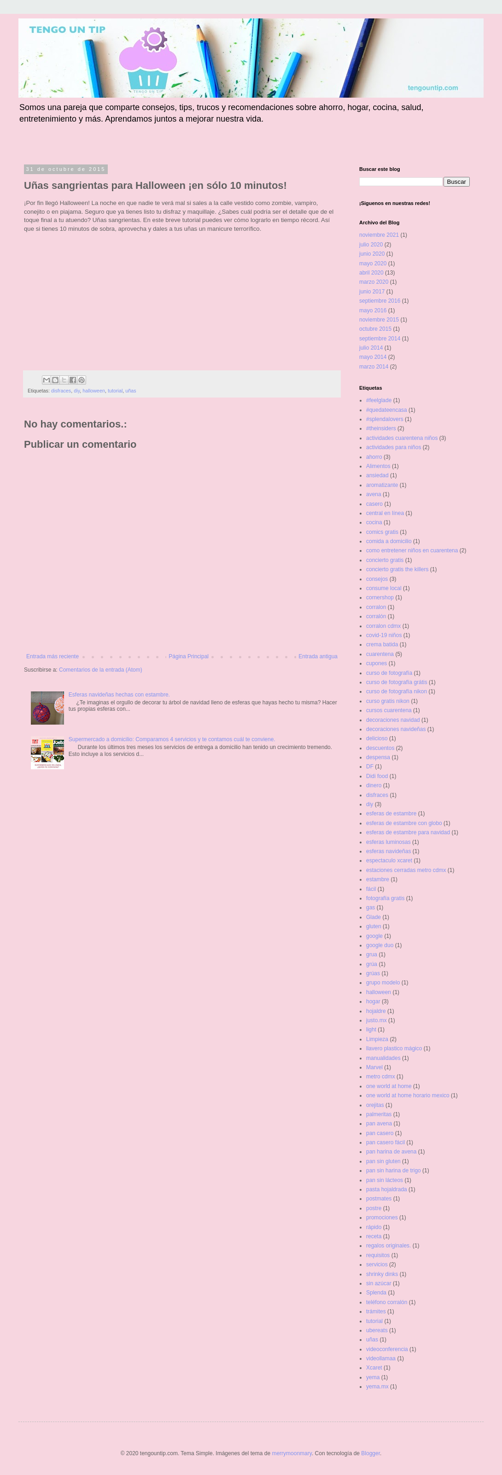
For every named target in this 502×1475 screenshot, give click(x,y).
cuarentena (380, 654)
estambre (377, 879)
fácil (371, 889)
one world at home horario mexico (407, 1095)
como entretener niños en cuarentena (412, 550)
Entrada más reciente (52, 656)
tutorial (115, 390)
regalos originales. (388, 1245)
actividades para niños (393, 447)
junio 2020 (372, 254)
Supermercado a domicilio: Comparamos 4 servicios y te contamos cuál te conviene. (172, 739)
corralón (376, 616)
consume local (384, 588)
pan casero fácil (385, 1142)
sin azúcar (378, 1283)
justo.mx (376, 1020)
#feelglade (378, 400)
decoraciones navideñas (396, 729)
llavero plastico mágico (394, 1048)
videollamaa (381, 1358)
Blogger (370, 1453)
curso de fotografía (389, 673)
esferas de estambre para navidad (408, 832)
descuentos (380, 748)
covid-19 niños (384, 635)
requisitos (378, 1255)
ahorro (374, 457)
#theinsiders (381, 428)
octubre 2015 (375, 329)
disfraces (61, 390)
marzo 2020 (373, 282)
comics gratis (382, 532)
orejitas (375, 1105)
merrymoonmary (291, 1453)
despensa (378, 757)
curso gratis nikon (387, 701)
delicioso (377, 738)
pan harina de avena (391, 1151)
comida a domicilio (389, 541)
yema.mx (377, 1386)
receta (373, 1236)
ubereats (377, 1330)
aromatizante (382, 485)
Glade (373, 917)
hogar (373, 1001)
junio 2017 (372, 291)
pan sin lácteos (384, 1180)
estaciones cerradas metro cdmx (406, 870)
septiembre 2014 (379, 338)
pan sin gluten (383, 1161)
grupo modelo (383, 982)
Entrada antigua (318, 656)
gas (370, 907)
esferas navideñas (388, 851)
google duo (379, 945)
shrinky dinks (382, 1274)
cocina (374, 522)
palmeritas (378, 1114)
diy (77, 390)
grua (371, 954)
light (371, 1029)
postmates (378, 1198)
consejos (377, 579)
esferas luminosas (388, 842)
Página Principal (189, 656)
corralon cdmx (383, 626)
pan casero (379, 1133)
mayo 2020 (372, 263)
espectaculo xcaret (389, 860)
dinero (373, 785)
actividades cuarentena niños (402, 438)
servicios (377, 1264)
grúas (373, 973)
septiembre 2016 (379, 301)
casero (374, 504)
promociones (382, 1217)
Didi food (377, 776)
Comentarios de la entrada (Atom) (100, 670)
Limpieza (377, 1039)
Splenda (376, 1292)
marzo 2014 (373, 366)
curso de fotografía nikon (396, 691)
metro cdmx (380, 1076)
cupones (376, 663)
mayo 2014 (372, 357)
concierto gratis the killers (397, 569)
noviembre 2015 (379, 319)
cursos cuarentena (389, 710)
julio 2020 (371, 244)
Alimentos (378, 466)
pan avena (379, 1123)
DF (370, 766)
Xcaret (374, 1367)
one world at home (389, 1086)
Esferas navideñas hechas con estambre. (119, 694)
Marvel (374, 1067)
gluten (373, 926)
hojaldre (376, 1011)
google (374, 936)
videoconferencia (387, 1349)
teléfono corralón (386, 1302)
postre (373, 1208)
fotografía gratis (385, 898)
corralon (376, 607)
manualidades (383, 1058)
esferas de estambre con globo (404, 823)
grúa (371, 964)
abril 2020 (371, 272)
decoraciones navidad (393, 720)
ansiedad (377, 475)
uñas (130, 390)
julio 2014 (371, 348)
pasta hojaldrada (386, 1189)
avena (373, 494)
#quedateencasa (386, 410)
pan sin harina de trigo (393, 1170)
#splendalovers (384, 419)
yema (372, 1377)
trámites (376, 1311)
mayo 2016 (372, 310)
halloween (93, 390)
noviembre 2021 (379, 235)
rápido (373, 1227)
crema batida (382, 644)
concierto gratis (384, 560)
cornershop (380, 597)
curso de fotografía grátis (396, 682)
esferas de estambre (391, 813)
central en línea (385, 513)
